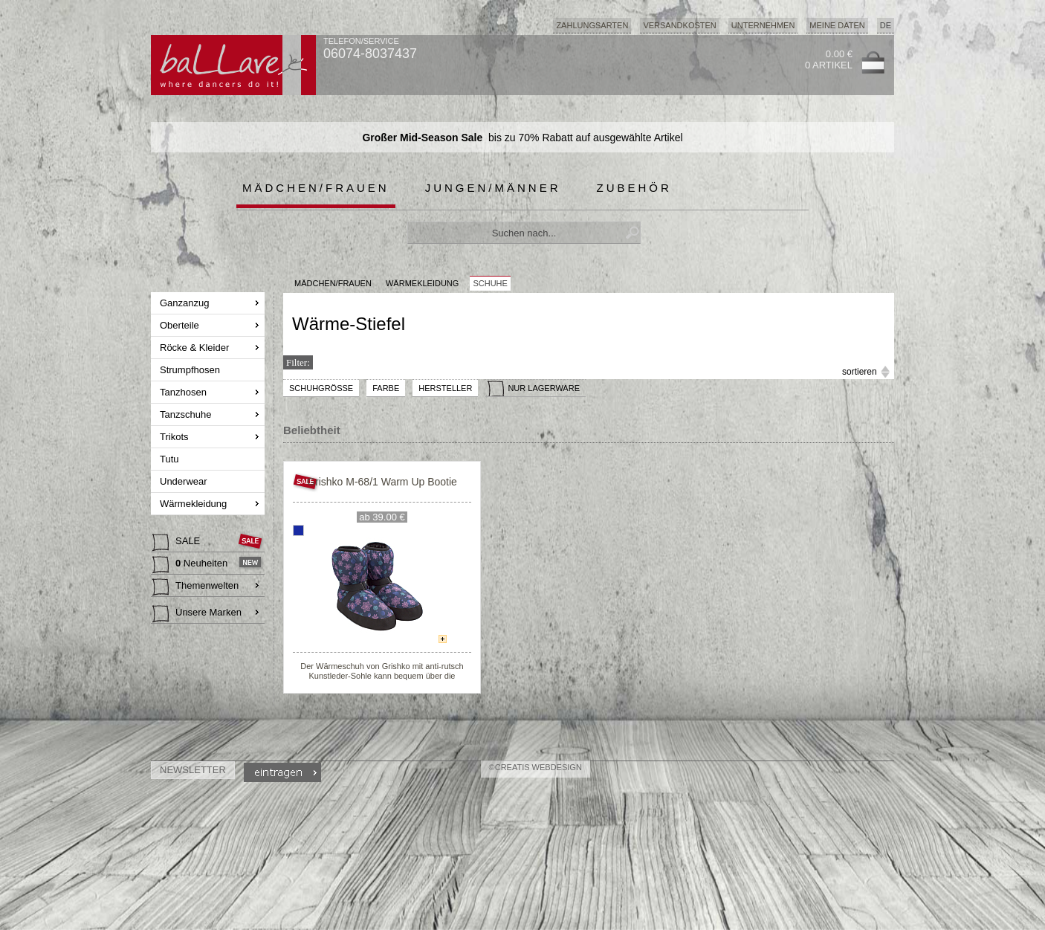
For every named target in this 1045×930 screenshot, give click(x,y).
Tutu (170, 459)
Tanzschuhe (187, 414)
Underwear (185, 481)
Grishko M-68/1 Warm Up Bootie (382, 482)
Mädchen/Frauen (315, 187)
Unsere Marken (197, 614)
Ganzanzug (186, 303)
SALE (177, 543)
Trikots (175, 436)
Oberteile (180, 325)
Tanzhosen (185, 392)
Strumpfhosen (191, 369)
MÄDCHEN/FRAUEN (333, 283)
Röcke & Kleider (196, 347)
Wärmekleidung (195, 503)
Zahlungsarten (592, 25)
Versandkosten (679, 25)
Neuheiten (191, 565)
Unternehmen (763, 25)
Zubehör (634, 187)
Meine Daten (836, 25)
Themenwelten (195, 587)
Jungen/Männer (493, 187)
